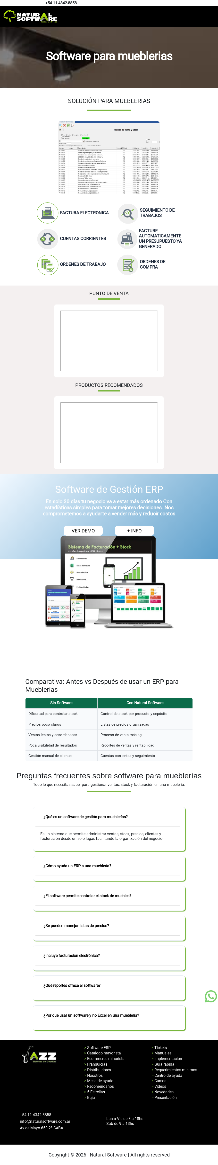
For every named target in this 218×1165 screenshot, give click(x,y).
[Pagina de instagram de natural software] (213, 3)
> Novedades (162, 1092)
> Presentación (164, 1097)
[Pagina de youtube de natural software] (215, 3)
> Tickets (159, 1047)
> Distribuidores (97, 1070)
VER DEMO (83, 531)
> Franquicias (95, 1064)
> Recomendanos (99, 1086)
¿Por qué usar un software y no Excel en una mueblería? (91, 1015)
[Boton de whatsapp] (211, 996)
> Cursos (158, 1080)
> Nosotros (93, 1075)
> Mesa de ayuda (98, 1080)
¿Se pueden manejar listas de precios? (76, 925)
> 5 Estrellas (94, 1092)
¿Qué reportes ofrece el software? (72, 985)
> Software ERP (97, 1047)
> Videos (158, 1086)
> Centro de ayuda (166, 1075)
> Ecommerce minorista (104, 1058)
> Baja (89, 1097)
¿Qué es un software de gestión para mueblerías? (85, 817)
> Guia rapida (162, 1064)
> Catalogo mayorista (102, 1053)
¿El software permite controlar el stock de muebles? (87, 896)
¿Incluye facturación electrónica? (71, 955)
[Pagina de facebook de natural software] (212, 3)
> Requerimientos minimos (174, 1070)
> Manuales (161, 1053)
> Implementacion (166, 1058)
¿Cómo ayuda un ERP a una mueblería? (77, 866)
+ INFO (134, 531)
